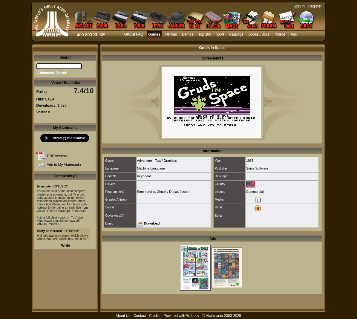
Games (154, 34)
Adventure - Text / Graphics (157, 160)
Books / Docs (259, 34)
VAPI (220, 34)
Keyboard (144, 176)
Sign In (299, 6)
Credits (154, 316)
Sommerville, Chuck (151, 191)
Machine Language (151, 168)
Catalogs (236, 34)
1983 (249, 160)
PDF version (57, 156)
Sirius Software (257, 168)
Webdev (192, 316)
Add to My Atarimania (64, 165)
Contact (140, 316)
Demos (187, 34)
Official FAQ (133, 34)
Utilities (171, 34)
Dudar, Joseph (179, 191)
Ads (294, 34)
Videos (280, 34)
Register (315, 6)
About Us (123, 316)
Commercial (255, 191)
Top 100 (204, 34)
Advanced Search (52, 73)
